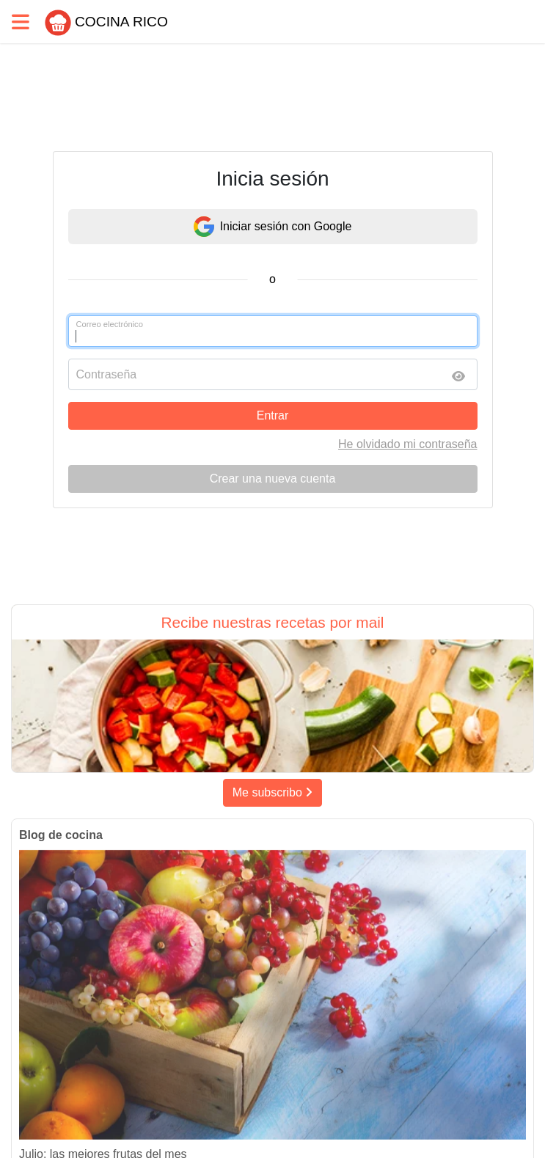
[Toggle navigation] (20, 21)
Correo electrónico (109, 324)
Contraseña (106, 374)
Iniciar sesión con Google (273, 226)
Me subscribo (273, 792)
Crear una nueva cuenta (273, 478)
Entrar (273, 415)
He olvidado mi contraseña (407, 444)
